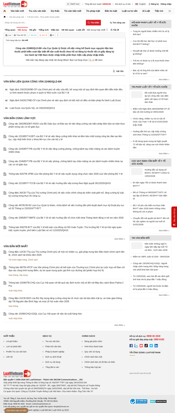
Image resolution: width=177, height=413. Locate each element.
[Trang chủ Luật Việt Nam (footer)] (17, 377)
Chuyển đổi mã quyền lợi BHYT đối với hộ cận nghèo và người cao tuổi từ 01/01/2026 (151, 221)
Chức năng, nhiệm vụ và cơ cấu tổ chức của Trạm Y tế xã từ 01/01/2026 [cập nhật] (150, 121)
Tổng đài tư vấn (52, 367)
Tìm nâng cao (117, 23)
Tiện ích (159, 11)
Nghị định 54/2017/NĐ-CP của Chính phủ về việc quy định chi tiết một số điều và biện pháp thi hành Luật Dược (65, 100)
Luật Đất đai (45, 410)
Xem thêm (119, 239)
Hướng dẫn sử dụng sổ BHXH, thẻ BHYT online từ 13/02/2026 (157, 172)
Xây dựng (23, 275)
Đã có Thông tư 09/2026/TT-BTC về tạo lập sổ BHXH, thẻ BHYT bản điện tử (150, 195)
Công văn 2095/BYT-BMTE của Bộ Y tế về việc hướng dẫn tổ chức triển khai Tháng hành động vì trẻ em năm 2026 (66, 218)
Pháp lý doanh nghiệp (54, 352)
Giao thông (13, 275)
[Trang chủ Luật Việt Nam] (15, 4)
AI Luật (146, 11)
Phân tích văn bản (53, 346)
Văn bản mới (17, 11)
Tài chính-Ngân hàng (18, 260)
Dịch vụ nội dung (52, 362)
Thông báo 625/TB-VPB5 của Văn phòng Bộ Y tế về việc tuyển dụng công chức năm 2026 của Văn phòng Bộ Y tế (66, 174)
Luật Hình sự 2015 (61, 410)
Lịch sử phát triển (13, 346)
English (140, 4)
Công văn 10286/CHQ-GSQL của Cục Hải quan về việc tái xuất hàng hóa (45, 314)
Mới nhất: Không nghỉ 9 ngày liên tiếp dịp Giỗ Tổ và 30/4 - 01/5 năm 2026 (156, 247)
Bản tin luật (111, 11)
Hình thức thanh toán (94, 346)
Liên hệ (9, 357)
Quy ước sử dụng (92, 352)
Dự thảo (55, 11)
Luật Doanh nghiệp (30, 410)
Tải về (91, 60)
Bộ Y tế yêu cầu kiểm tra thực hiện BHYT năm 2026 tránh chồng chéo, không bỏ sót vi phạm (149, 208)
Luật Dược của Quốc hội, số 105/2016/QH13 (32, 108)
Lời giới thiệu (11, 341)
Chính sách (33, 260)
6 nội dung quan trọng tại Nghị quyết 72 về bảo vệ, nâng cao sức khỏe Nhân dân (151, 144)
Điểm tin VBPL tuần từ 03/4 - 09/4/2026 (151, 256)
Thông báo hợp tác (93, 367)
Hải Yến (118, 71)
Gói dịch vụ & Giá (122, 4)
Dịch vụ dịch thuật (53, 357)
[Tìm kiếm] (93, 22)
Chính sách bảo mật (93, 357)
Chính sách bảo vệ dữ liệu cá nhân (100, 362)
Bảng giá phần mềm (93, 341)
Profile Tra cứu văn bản (16, 352)
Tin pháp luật (93, 11)
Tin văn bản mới (72, 11)
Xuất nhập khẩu (15, 290)
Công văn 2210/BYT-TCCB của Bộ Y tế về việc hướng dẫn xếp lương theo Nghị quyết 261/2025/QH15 (60, 183)
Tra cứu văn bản (37, 11)
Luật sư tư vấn (129, 11)
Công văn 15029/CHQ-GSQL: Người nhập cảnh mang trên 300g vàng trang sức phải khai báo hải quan (150, 266)
